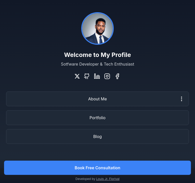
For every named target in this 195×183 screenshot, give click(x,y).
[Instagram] (107, 76)
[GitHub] (87, 76)
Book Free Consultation (97, 167)
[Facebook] (117, 76)
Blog (97, 136)
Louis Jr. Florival (108, 179)
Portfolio (97, 117)
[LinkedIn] (97, 76)
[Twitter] (77, 76)
